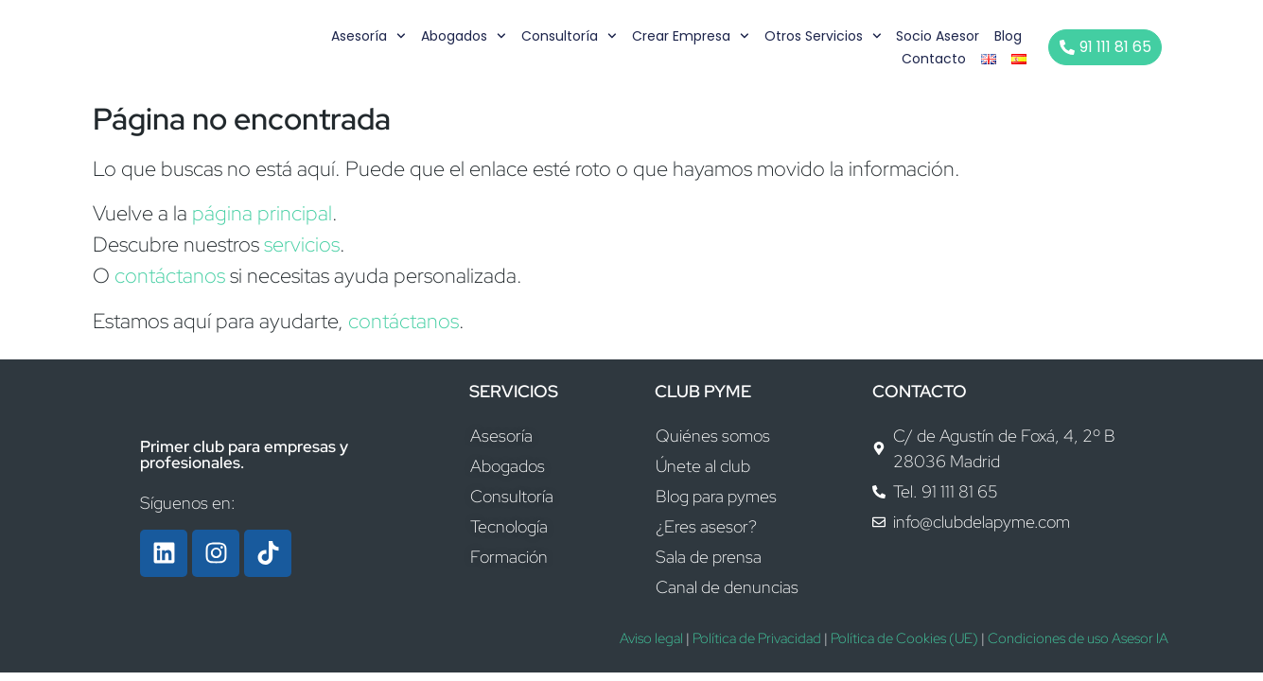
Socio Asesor (938, 35)
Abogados (464, 36)
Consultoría (570, 36)
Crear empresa (691, 36)
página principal (262, 213)
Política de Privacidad (757, 638)
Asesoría (369, 36)
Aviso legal (651, 638)
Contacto (935, 58)
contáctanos (169, 275)
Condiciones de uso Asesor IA (1078, 638)
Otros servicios (823, 36)
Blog (1009, 35)
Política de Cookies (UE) (904, 638)
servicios (302, 244)
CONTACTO (919, 391)
